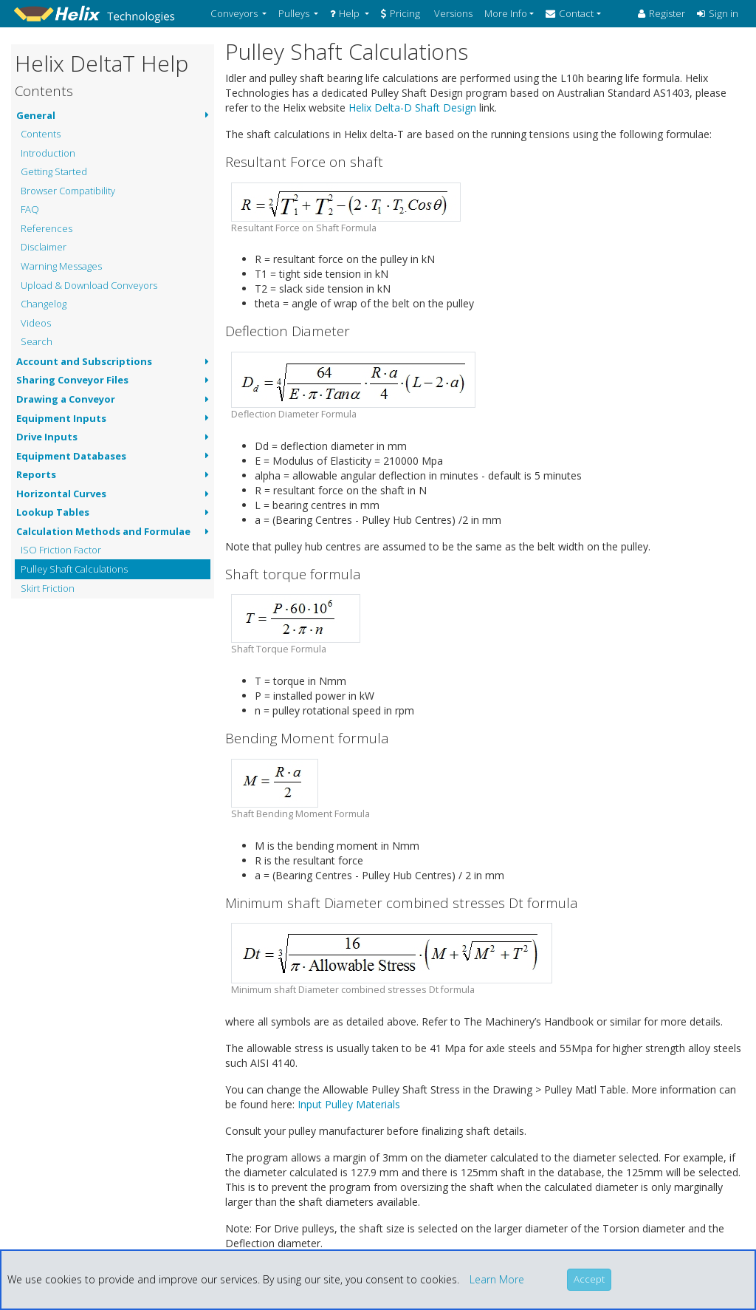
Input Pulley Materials (349, 1104)
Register (661, 13)
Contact (570, 13)
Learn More (497, 1279)
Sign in (717, 13)
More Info (505, 13)
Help (346, 13)
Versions (452, 13)
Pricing (400, 13)
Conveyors (235, 13)
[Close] (589, 1280)
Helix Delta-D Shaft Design (412, 107)
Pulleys (295, 13)
